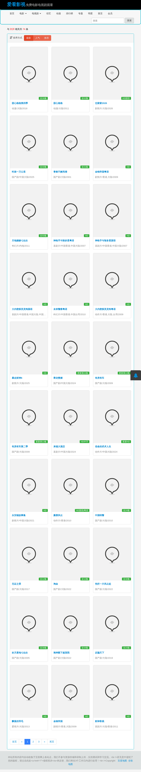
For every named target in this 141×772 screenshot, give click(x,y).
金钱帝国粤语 (102, 172)
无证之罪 (16, 585)
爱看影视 (16, 4)
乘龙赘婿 (58, 378)
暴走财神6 (17, 378)
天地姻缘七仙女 (20, 241)
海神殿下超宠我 (61, 654)
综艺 (48, 13)
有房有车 (99, 378)
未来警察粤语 (60, 310)
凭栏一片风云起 (103, 585)
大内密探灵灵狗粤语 (105, 310)
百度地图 (122, 763)
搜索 (129, 20)
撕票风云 (58, 516)
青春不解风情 (60, 172)
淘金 (55, 585)
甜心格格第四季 (20, 103)
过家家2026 (101, 103)
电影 (23, 13)
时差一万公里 (19, 172)
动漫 (58, 13)
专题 (80, 13)
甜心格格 (58, 103)
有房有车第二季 (20, 447)
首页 (12, 13)
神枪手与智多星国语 (105, 241)
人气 (37, 38)
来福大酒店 (59, 447)
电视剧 (36, 13)
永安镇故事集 (19, 516)
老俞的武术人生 (103, 447)
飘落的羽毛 (17, 723)
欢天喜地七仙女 (20, 654)
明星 (90, 13)
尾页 (52, 744)
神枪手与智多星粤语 (63, 241)
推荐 (46, 38)
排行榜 (69, 13)
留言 (100, 13)
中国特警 (99, 516)
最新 (28, 38)
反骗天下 (99, 654)
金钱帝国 (58, 723)
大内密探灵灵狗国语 (22, 310)
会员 (110, 13)
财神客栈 (99, 723)
